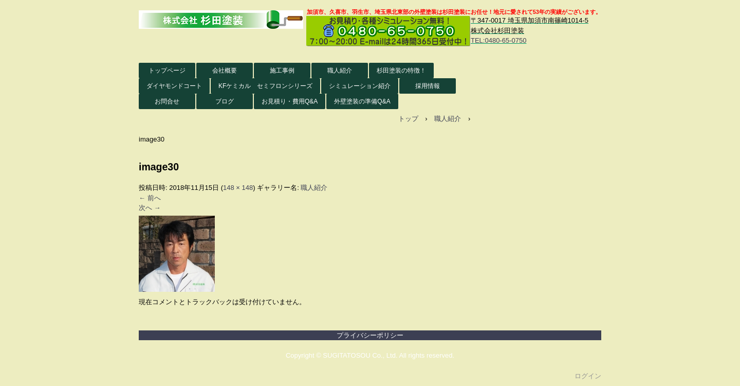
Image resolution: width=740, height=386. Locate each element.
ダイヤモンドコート (174, 86)
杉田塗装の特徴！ (401, 70)
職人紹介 (339, 70)
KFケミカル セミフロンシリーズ (265, 86)
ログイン (588, 376)
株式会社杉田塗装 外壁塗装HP (221, 20)
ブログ (224, 101)
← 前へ (150, 198)
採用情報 (427, 86)
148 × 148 (238, 187)
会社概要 (224, 70)
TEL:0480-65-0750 (498, 40)
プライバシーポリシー (370, 335)
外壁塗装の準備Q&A (362, 101)
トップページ (167, 70)
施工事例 (282, 70)
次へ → (150, 208)
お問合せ (167, 101)
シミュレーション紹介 (360, 86)
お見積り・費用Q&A (290, 101)
